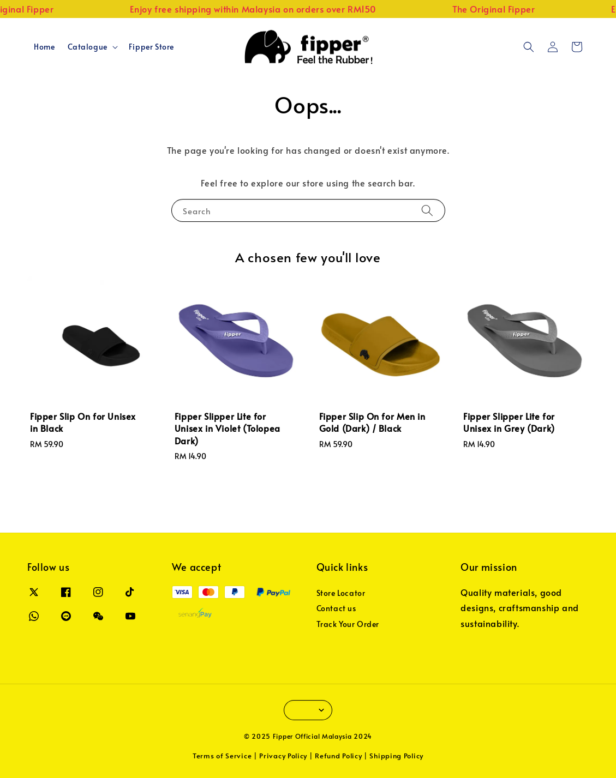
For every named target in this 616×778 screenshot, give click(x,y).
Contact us (336, 608)
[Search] (427, 210)
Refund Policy (338, 756)
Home (44, 46)
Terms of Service (222, 756)
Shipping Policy (396, 756)
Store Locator (341, 593)
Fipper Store (151, 46)
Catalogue (87, 47)
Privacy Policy (283, 756)
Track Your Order (348, 624)
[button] (529, 47)
